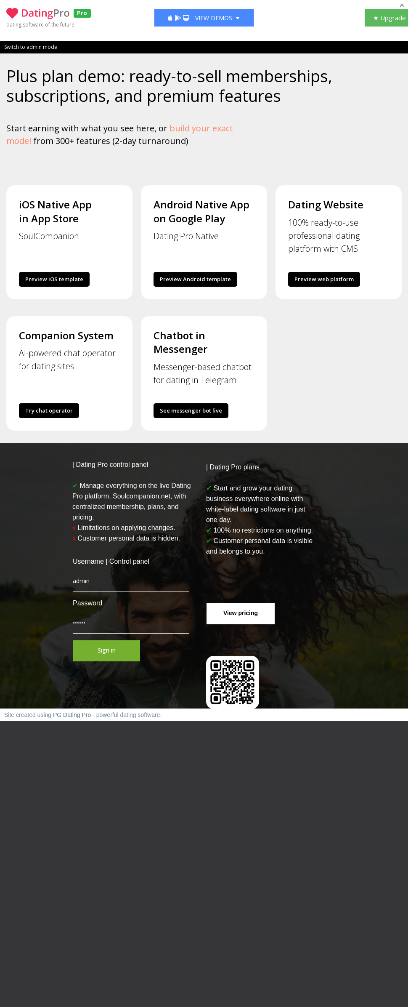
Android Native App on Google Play (201, 211)
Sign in (107, 650)
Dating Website (325, 204)
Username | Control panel (111, 561)
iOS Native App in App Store (55, 211)
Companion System (66, 335)
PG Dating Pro (72, 714)
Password (87, 603)
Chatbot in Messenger (180, 342)
